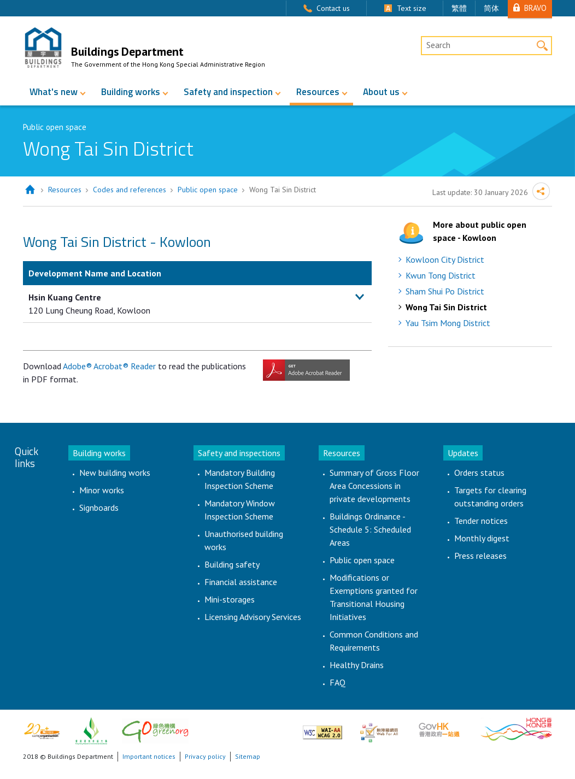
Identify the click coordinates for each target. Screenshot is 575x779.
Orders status (479, 472)
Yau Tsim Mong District (448, 322)
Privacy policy (205, 756)
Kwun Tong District (441, 275)
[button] (359, 297)
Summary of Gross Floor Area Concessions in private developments (374, 485)
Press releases (480, 555)
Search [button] (542, 45)
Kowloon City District (445, 259)
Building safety (232, 564)
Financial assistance (240, 581)
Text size (411, 8)
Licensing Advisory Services (252, 616)
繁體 (459, 8)
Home (30, 190)
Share (541, 191)
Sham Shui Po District (445, 291)
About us (381, 92)
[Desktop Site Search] (486, 46)
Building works (130, 92)
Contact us (333, 8)
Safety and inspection (228, 92)
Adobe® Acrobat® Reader (109, 366)
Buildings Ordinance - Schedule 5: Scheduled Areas (370, 529)
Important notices (148, 756)
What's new (54, 92)
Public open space (208, 189)
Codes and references (129, 189)
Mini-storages (229, 599)
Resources (317, 92)
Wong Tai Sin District (446, 307)
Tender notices (481, 520)
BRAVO (535, 8)
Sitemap (247, 756)
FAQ (337, 682)
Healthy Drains (357, 664)
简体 (491, 8)
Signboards (99, 507)
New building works (114, 472)
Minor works (101, 490)
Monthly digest (481, 538)
